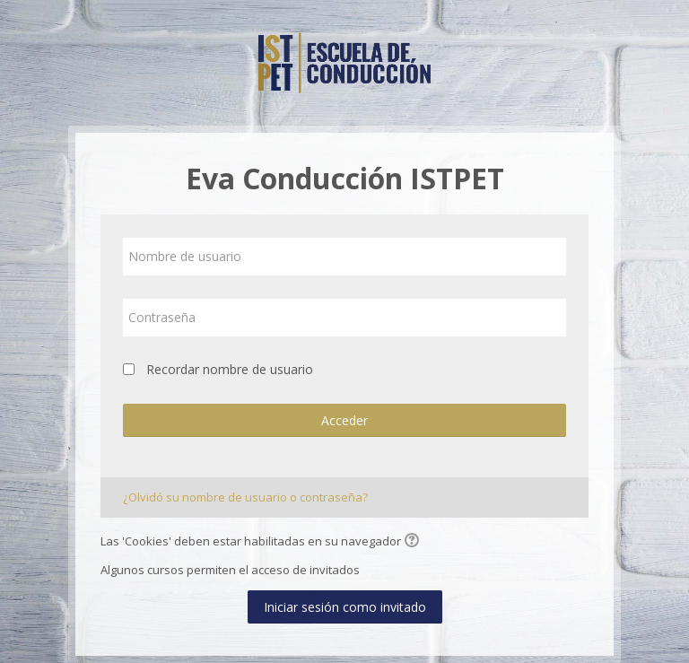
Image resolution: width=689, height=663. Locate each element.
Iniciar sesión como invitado (345, 606)
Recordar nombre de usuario (229, 369)
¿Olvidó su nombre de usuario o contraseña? (245, 497)
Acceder (344, 420)
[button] (414, 542)
